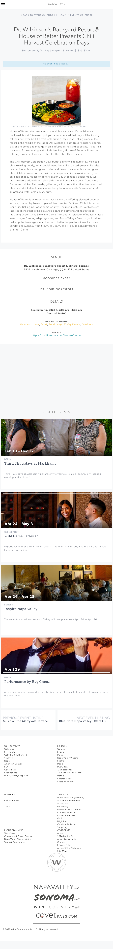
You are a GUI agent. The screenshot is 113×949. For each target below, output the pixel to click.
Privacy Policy (64, 845)
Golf (59, 818)
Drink (35, 126)
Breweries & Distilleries (69, 809)
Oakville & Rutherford (15, 755)
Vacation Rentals (66, 782)
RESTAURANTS (11, 801)
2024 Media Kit (65, 836)
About (60, 833)
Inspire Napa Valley (21, 609)
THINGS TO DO (65, 795)
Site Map (62, 851)
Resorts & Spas (65, 779)
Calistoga (9, 749)
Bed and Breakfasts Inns (70, 773)
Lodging (62, 767)
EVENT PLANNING (14, 830)
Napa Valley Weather (68, 758)
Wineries (9, 795)
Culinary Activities (67, 812)
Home (62, 15)
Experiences (10, 773)
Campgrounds (64, 770)
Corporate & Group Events (18, 836)
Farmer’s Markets (66, 815)
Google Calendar (56, 278)
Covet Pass (10, 770)
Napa (7, 761)
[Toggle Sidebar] (3, 4)
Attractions (63, 804)
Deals (60, 764)
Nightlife (62, 821)
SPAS (7, 806)
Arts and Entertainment (69, 801)
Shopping (62, 827)
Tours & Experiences (14, 842)
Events (60, 752)
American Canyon (13, 764)
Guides (61, 749)
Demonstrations (20, 126)
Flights (60, 761)
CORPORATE (63, 830)
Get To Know (12, 746)
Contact (61, 842)
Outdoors (80, 126)
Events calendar (81, 15)
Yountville (9, 758)
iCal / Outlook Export (56, 289)
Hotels (60, 776)
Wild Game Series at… (22, 536)
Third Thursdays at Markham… (30, 463)
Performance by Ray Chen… (27, 682)
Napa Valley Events (60, 126)
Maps (60, 755)
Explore (62, 746)
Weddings (9, 833)
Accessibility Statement (69, 848)
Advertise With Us (66, 839)
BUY (6, 767)
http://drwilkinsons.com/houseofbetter (56, 335)
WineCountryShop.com (16, 776)
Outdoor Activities (67, 824)
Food (44, 126)
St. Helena (9, 752)
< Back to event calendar (37, 15)
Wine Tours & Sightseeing (70, 798)
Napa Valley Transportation (18, 839)
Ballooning (62, 806)
